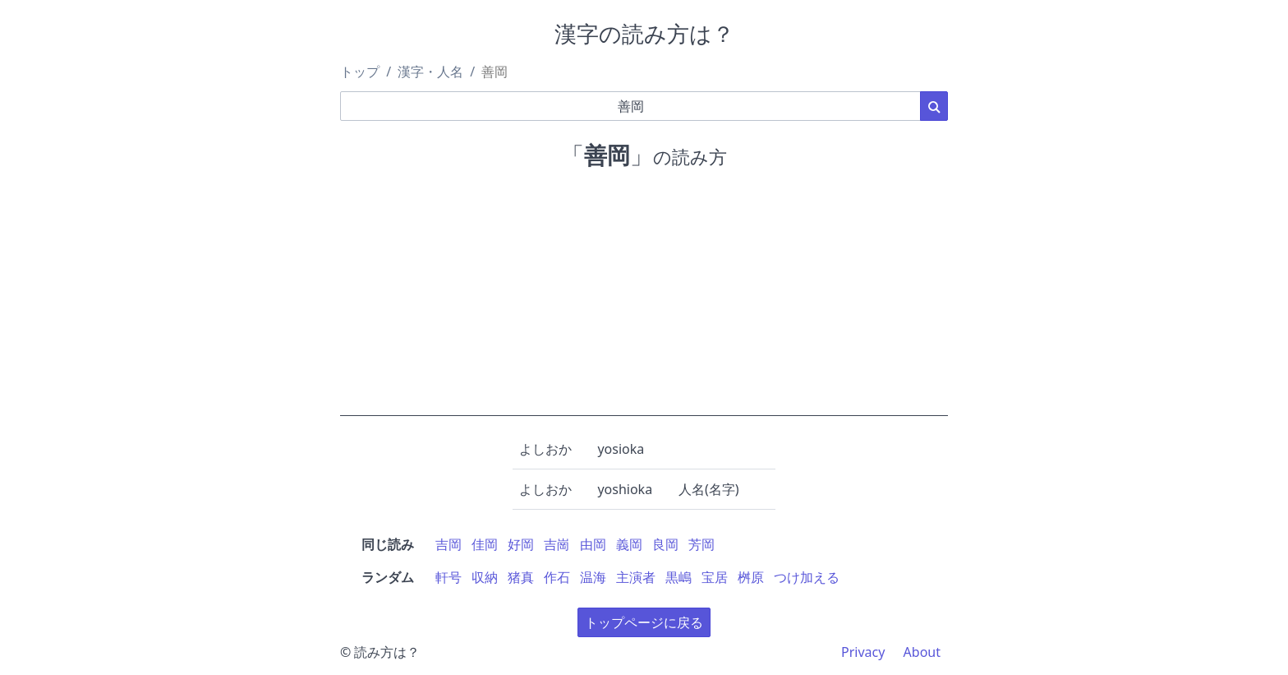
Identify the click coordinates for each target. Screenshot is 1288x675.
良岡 (665, 544)
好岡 (521, 544)
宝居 (715, 577)
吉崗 (557, 544)
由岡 (593, 544)
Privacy (863, 652)
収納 (485, 577)
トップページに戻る (644, 622)
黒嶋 (678, 577)
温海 (593, 577)
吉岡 (448, 544)
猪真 (521, 577)
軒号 (448, 577)
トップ (360, 71)
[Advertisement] (644, 301)
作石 (557, 577)
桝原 (751, 577)
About (922, 652)
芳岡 (701, 544)
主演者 (636, 577)
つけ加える (807, 577)
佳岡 (485, 544)
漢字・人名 (430, 71)
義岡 (629, 544)
